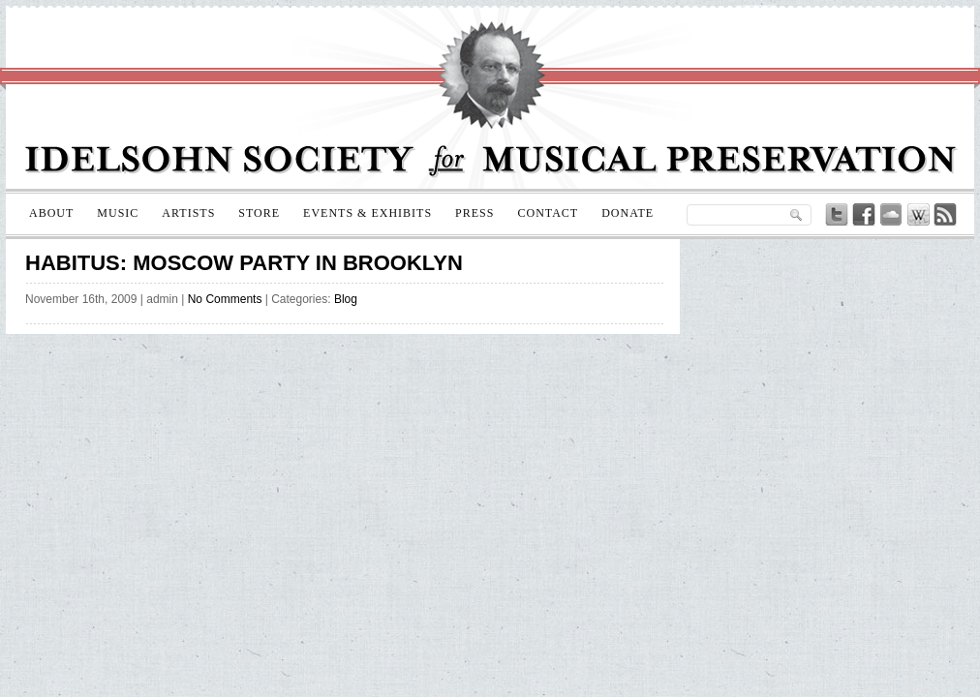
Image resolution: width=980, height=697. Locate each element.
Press (474, 213)
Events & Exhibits (367, 213)
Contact (547, 213)
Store (259, 213)
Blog (345, 299)
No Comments (225, 299)
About (51, 213)
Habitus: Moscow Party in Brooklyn (244, 263)
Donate (627, 213)
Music (117, 213)
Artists (188, 213)
